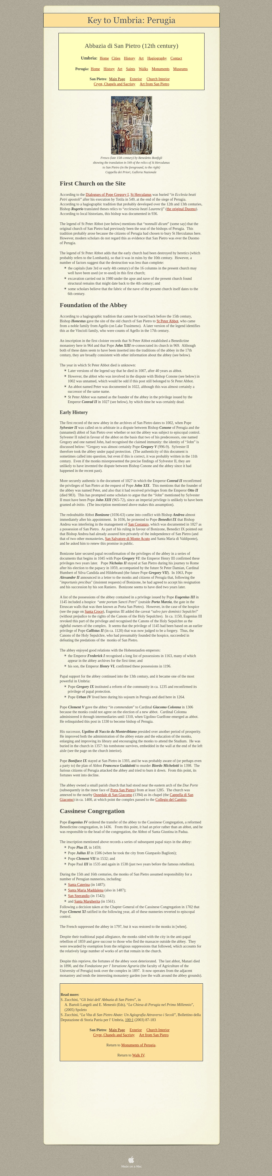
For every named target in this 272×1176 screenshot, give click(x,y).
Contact (176, 58)
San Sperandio (79, 896)
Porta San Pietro (122, 790)
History (129, 58)
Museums (180, 69)
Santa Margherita (87, 901)
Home (104, 58)
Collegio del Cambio (170, 800)
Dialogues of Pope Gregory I (107, 195)
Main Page (117, 79)
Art (141, 58)
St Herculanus (140, 195)
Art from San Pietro (154, 84)
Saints (130, 69)
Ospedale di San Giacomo (113, 795)
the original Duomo (181, 209)
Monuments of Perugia (138, 1045)
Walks (143, 69)
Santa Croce (94, 612)
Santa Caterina (79, 885)
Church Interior (158, 79)
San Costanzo (138, 524)
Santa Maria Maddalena (86, 890)
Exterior (136, 79)
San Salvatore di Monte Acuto (127, 539)
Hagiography (157, 58)
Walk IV (138, 1055)
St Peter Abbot (167, 321)
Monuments (160, 69)
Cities (116, 58)
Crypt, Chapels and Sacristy (114, 84)
